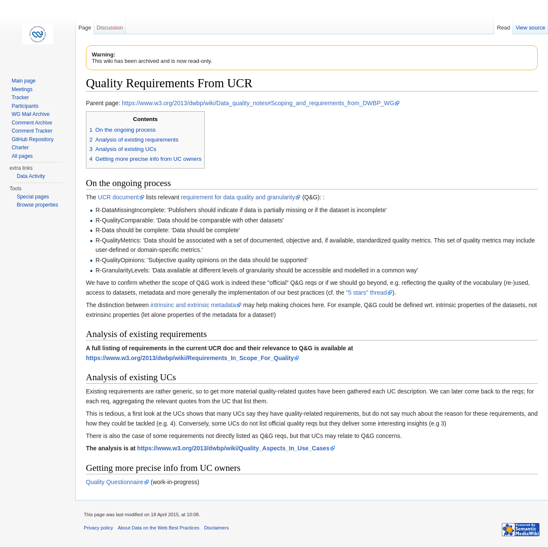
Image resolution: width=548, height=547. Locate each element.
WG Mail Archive (31, 114)
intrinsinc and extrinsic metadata (193, 305)
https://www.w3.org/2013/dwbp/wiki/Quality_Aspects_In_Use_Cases (233, 448)
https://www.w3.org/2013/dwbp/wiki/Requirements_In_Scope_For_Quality (190, 358)
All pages (22, 156)
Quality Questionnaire (115, 482)
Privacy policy (98, 527)
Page (84, 27)
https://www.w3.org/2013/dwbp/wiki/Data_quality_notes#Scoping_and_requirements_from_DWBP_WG (258, 103)
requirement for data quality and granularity (238, 197)
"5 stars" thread (366, 292)
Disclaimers (216, 527)
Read (503, 27)
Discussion (110, 27)
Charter (20, 148)
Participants (25, 106)
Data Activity (31, 176)
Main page (23, 81)
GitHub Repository (32, 139)
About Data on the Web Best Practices (159, 527)
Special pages (33, 197)
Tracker (20, 98)
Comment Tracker (32, 131)
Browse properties (37, 205)
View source (530, 27)
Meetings (22, 89)
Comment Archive (32, 123)
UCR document (118, 197)
